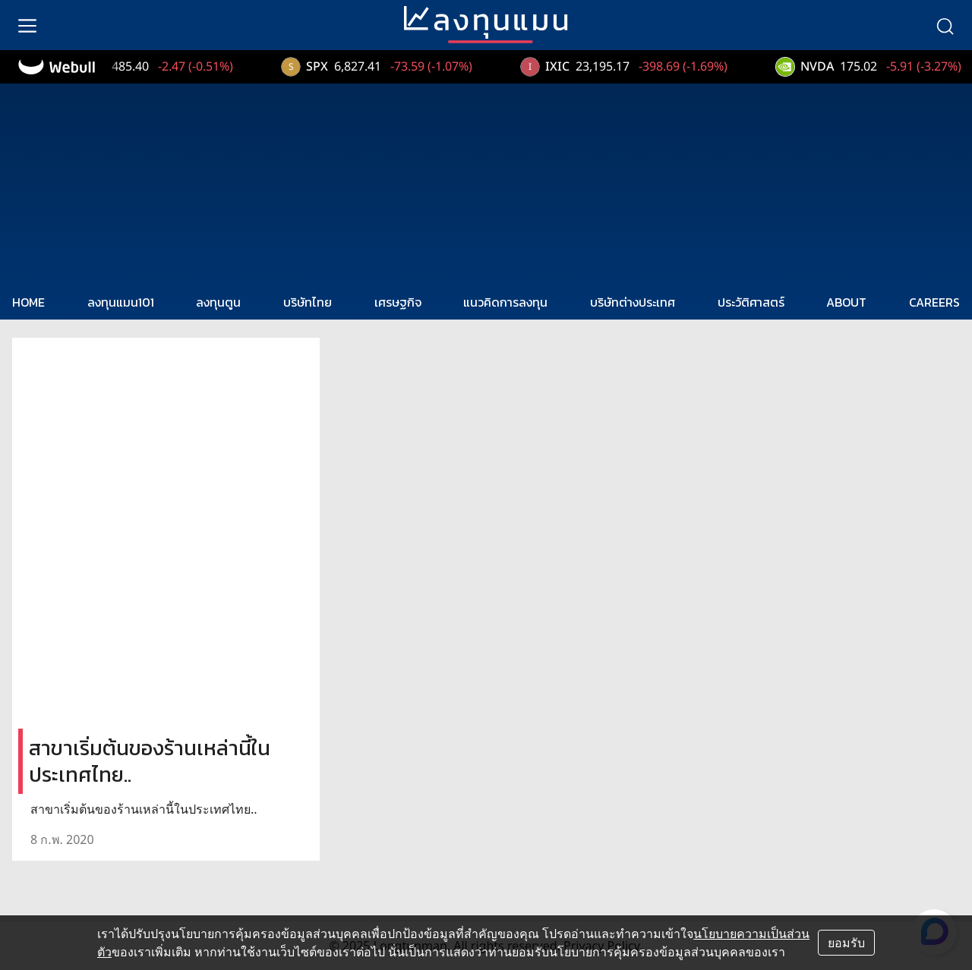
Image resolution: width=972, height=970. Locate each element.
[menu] (27, 25)
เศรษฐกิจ (397, 302)
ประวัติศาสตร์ (751, 302)
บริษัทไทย (307, 302)
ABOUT (846, 302)
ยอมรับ (846, 942)
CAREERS (934, 302)
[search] (944, 25)
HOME (28, 302)
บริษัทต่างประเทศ (632, 302)
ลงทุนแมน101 (120, 302)
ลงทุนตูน (218, 302)
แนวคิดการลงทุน (505, 302)
